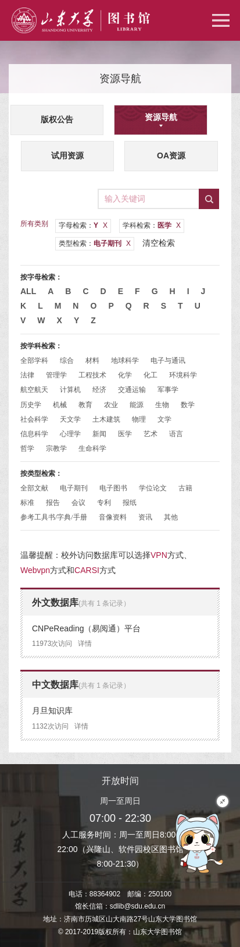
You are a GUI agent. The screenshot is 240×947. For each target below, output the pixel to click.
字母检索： (83, 225)
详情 (85, 643)
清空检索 (158, 243)
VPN (159, 555)
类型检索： (95, 243)
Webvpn (35, 570)
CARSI (86, 570)
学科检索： (152, 225)
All (28, 291)
